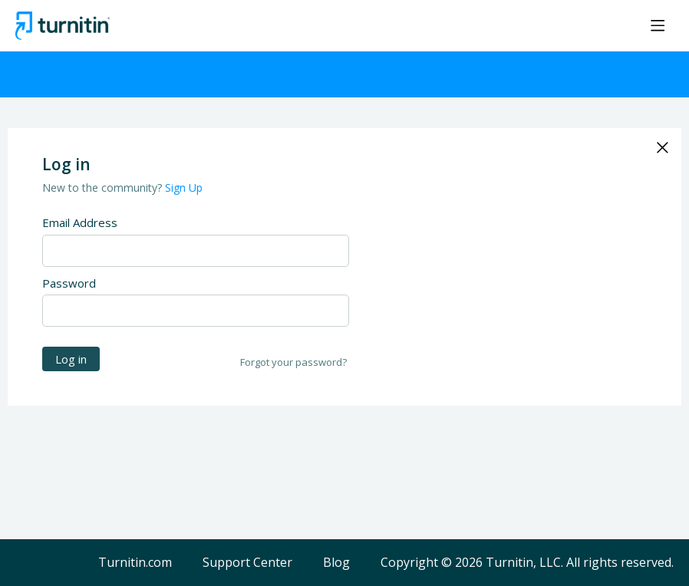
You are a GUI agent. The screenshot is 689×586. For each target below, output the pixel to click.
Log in (71, 359)
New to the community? (103, 187)
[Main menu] (657, 25)
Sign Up (184, 187)
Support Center (247, 563)
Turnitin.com (135, 563)
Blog (336, 563)
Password (69, 283)
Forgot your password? (293, 362)
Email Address (79, 222)
